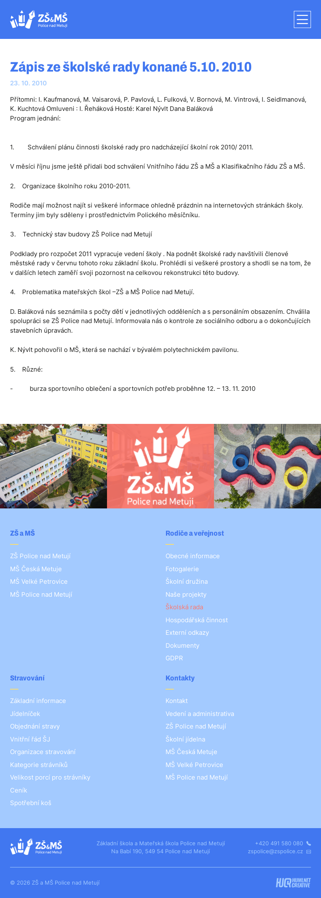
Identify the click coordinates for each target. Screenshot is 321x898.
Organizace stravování (43, 752)
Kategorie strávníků (39, 765)
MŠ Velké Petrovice (39, 581)
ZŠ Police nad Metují (40, 556)
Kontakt (177, 701)
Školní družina (187, 581)
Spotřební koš (30, 803)
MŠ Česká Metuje (36, 569)
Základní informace (38, 701)
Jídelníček (25, 714)
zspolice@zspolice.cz (279, 851)
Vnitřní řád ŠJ (30, 739)
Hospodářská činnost (197, 620)
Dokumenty (182, 645)
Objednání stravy (35, 726)
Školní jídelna (185, 739)
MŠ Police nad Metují (41, 594)
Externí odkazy (187, 632)
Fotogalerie (182, 569)
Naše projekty (186, 594)
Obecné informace (193, 556)
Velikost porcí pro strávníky (50, 777)
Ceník (18, 790)
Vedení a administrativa (200, 714)
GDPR (174, 658)
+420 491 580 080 (283, 843)
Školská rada (184, 607)
